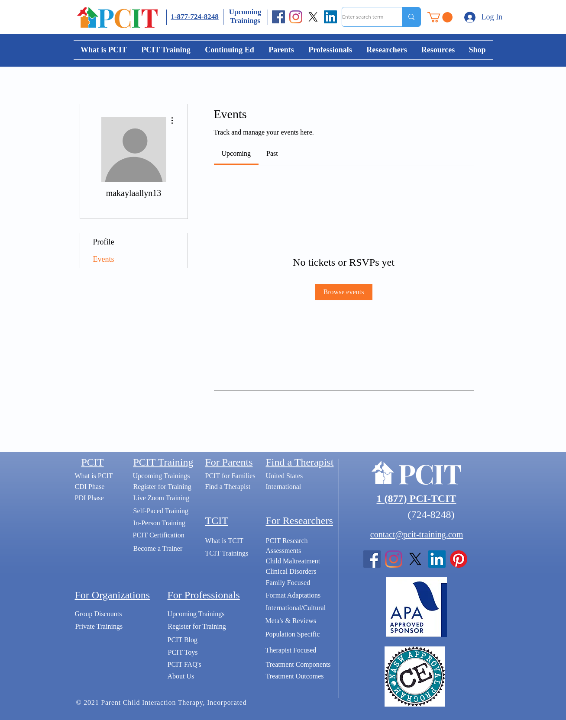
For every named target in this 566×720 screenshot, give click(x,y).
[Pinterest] (458, 559)
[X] (313, 16)
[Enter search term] (363, 16)
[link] (236, 153)
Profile (103, 242)
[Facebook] (278, 16)
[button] (440, 17)
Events (103, 259)
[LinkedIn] (330, 16)
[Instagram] (295, 16)
